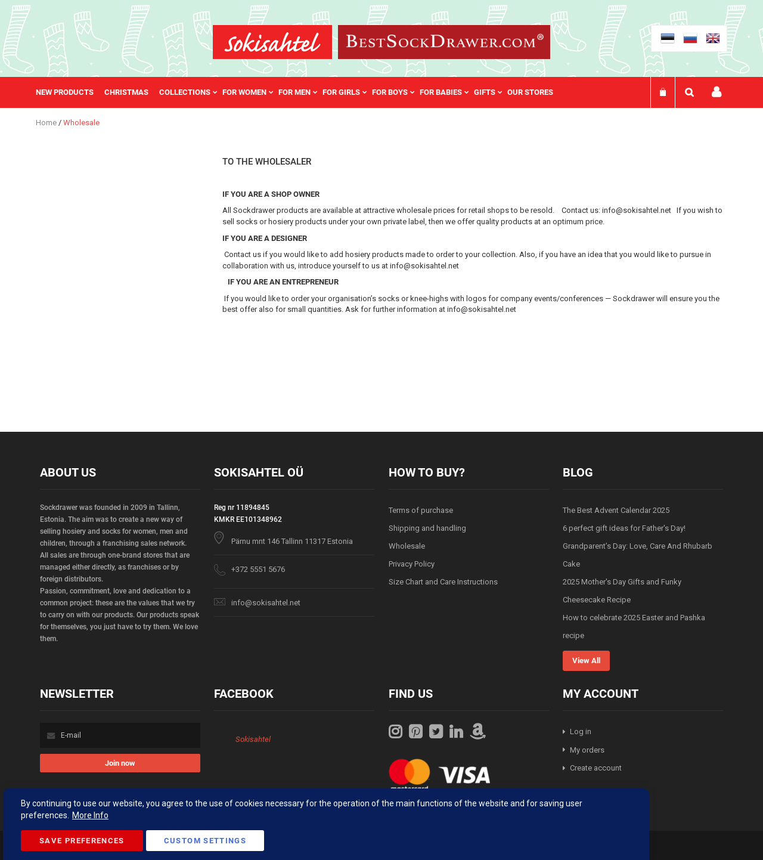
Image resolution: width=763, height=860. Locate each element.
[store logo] (272, 42)
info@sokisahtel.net (265, 602)
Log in (580, 731)
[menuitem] (70, 92)
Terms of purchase (421, 510)
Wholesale (407, 546)
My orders (587, 749)
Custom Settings (205, 840)
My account (716, 92)
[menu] (300, 92)
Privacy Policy (412, 563)
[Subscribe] (120, 763)
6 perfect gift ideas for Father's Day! (624, 528)
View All (586, 660)
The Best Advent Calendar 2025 (616, 510)
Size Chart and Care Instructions (443, 581)
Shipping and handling (427, 528)
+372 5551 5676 (258, 569)
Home (47, 122)
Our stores (530, 92)
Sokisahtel (253, 739)
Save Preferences (82, 840)
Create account (596, 767)
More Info (90, 815)
